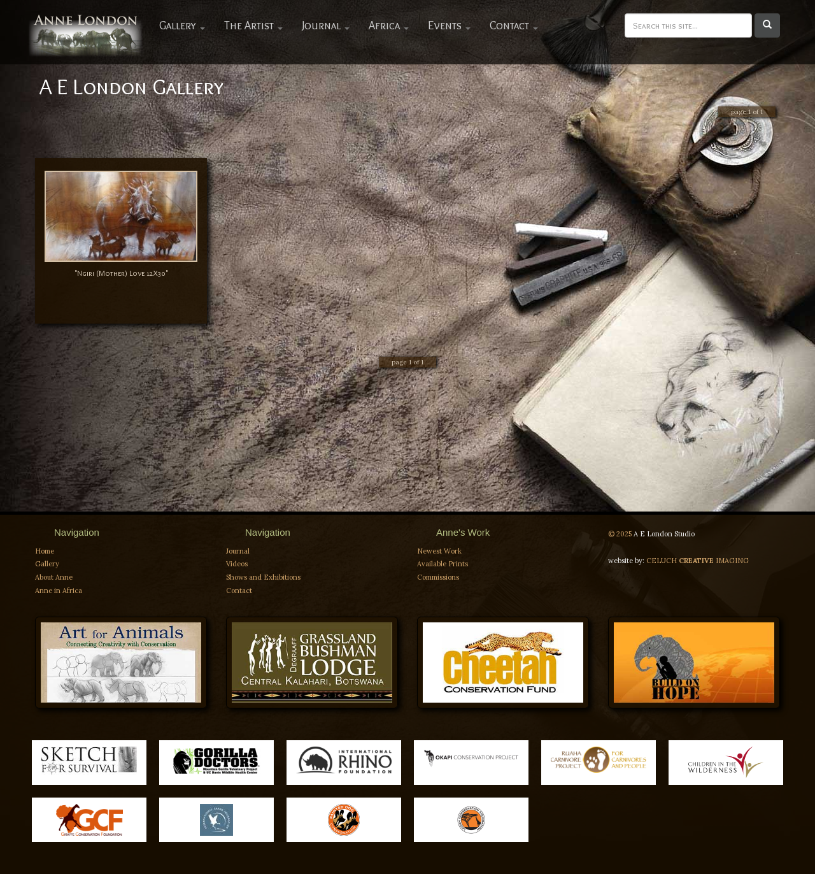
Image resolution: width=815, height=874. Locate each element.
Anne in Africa (58, 590)
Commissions (438, 577)
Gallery (182, 25)
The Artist (253, 25)
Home (44, 551)
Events (449, 25)
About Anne (54, 577)
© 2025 (621, 533)
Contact (514, 25)
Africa (389, 25)
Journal (326, 25)
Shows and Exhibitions (263, 577)
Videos (237, 563)
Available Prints (442, 563)
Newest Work (439, 551)
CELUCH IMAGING (697, 560)
